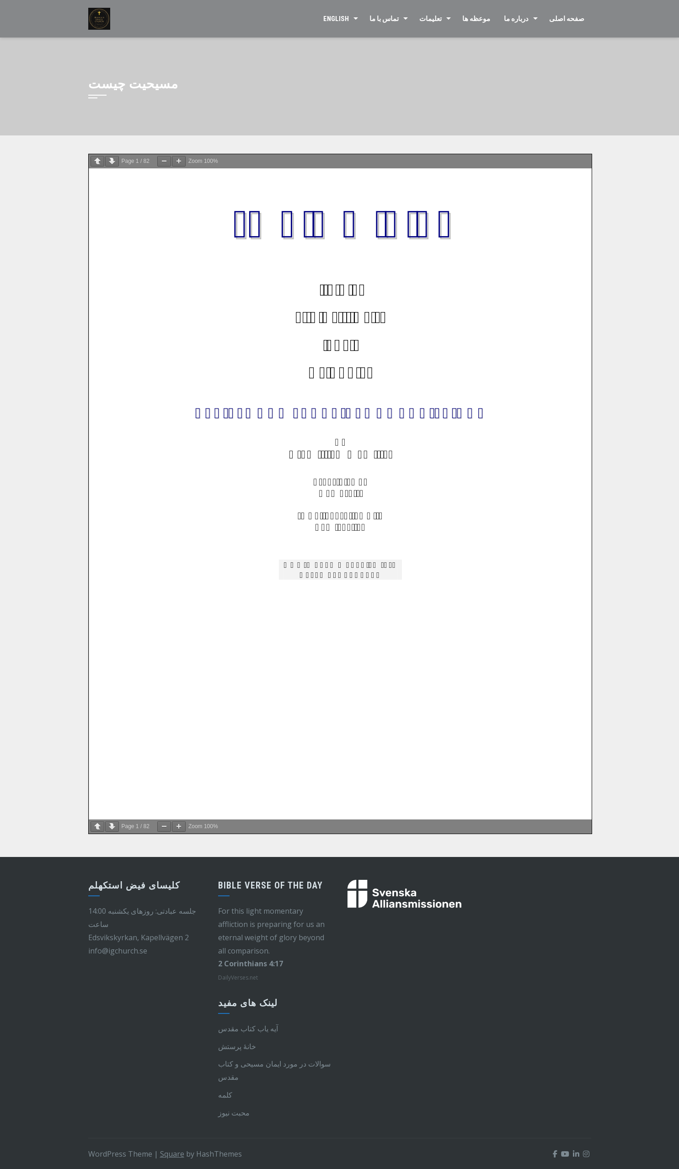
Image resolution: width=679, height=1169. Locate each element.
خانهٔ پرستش (237, 1046)
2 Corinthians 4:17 (250, 964)
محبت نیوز (234, 1113)
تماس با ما (384, 19)
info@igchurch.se (117, 951)
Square (172, 1154)
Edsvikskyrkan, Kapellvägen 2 (138, 937)
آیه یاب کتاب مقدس (248, 1029)
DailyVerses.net (238, 977)
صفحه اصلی (566, 19)
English (336, 19)
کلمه (225, 1095)
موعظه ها (476, 19)
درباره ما (516, 19)
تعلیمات (430, 19)
